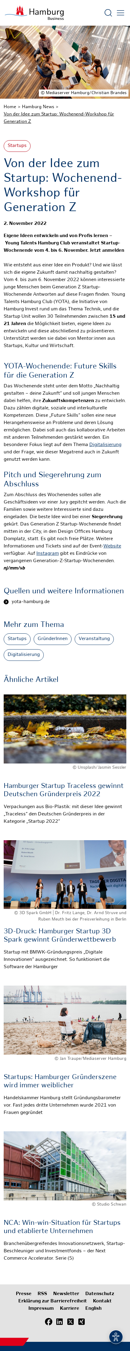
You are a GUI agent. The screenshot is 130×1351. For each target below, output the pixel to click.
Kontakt (102, 1301)
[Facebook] (48, 1322)
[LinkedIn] (59, 1322)
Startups (17, 146)
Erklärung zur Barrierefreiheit (52, 1301)
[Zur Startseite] (34, 13)
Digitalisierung (105, 445)
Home (10, 107)
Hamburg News (38, 107)
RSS (42, 1294)
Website (112, 546)
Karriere (69, 1308)
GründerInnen (53, 639)
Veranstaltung (94, 639)
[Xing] (81, 1322)
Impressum (41, 1308)
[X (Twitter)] (70, 1322)
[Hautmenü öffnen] (120, 12)
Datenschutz (99, 1294)
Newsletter (66, 1294)
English (93, 1308)
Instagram (47, 553)
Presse (24, 1294)
